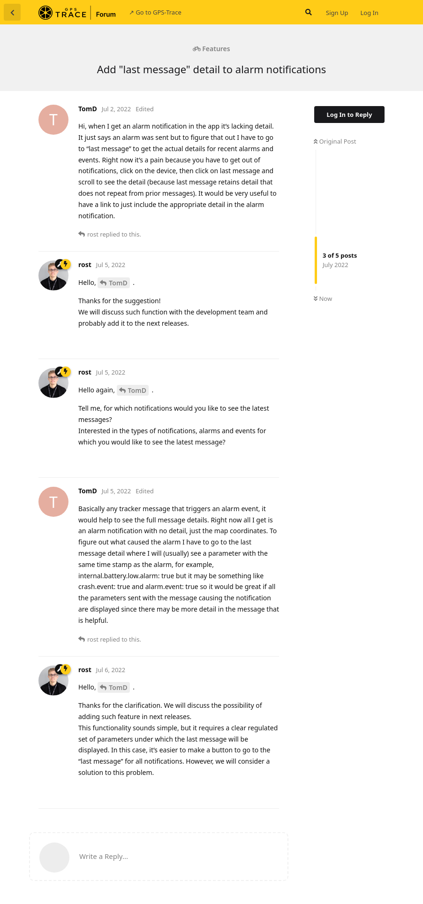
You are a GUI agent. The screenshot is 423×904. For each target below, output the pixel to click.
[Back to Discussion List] (12, 12)
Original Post (335, 141)
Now (323, 298)
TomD (118, 282)
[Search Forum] (307, 12)
